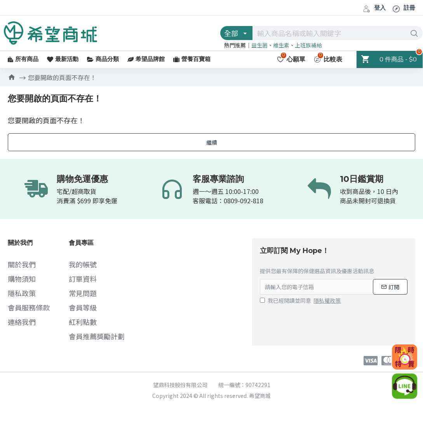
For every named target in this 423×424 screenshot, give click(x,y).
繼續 (211, 142)
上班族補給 (308, 45)
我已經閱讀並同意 (301, 301)
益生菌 (259, 45)
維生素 (281, 45)
